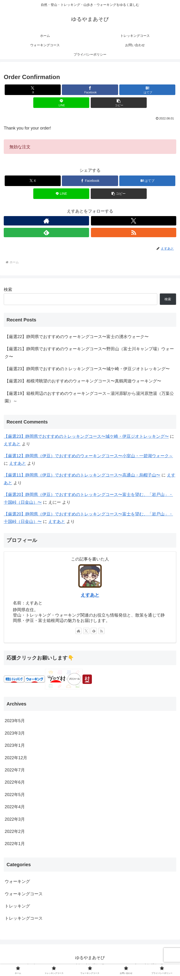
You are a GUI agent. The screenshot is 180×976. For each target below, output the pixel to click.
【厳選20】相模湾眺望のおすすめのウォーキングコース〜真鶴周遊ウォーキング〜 (83, 381)
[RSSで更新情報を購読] (133, 232)
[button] (119, 102)
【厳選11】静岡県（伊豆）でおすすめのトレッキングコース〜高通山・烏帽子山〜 (82, 475)
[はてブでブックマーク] (147, 89)
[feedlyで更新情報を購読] (46, 232)
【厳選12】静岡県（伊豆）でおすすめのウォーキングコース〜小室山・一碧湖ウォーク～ (88, 456)
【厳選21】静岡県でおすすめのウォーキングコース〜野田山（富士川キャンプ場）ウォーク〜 (89, 353)
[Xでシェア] (33, 89)
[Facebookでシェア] (90, 89)
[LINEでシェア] (61, 102)
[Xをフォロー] (133, 220)
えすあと (12, 444)
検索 (8, 289)
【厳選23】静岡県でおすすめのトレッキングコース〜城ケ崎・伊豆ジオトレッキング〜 (87, 368)
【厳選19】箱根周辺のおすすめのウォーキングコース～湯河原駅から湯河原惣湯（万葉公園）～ (89, 397)
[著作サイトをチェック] (46, 220)
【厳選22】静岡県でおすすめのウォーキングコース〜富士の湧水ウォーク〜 (77, 336)
